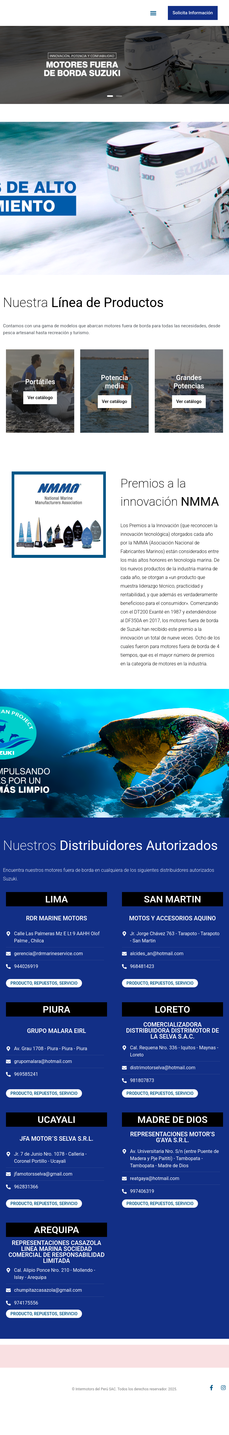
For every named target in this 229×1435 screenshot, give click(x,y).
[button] (153, 21)
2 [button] (119, 112)
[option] (114, 81)
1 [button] (110, 112)
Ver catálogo (40, 413)
